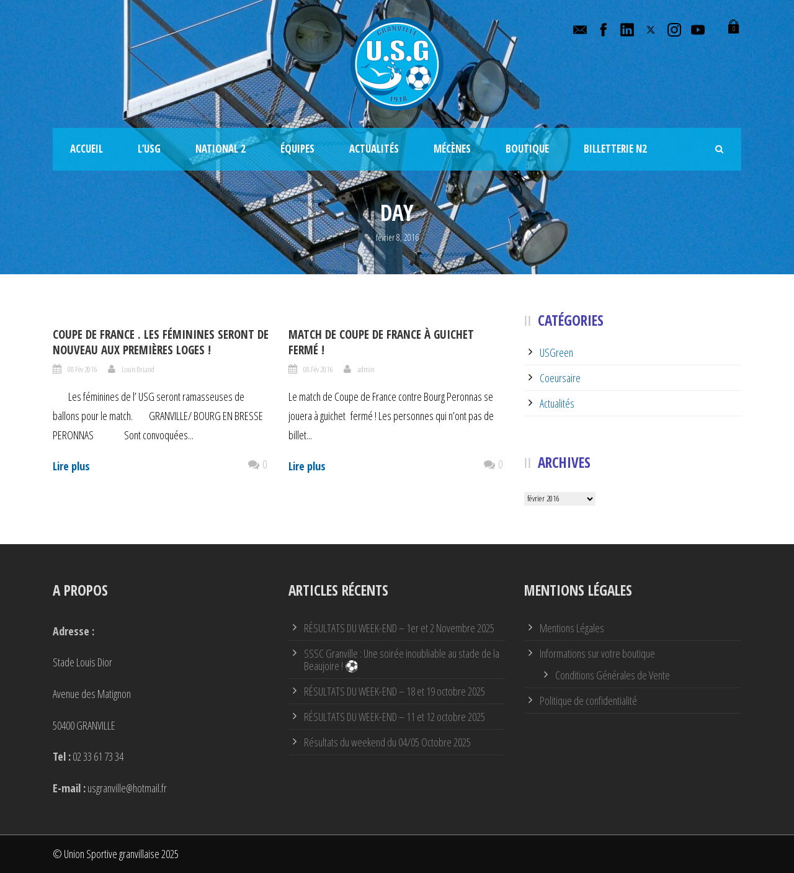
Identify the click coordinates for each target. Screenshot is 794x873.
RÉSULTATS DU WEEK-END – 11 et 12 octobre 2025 (394, 716)
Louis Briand (138, 369)
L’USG (149, 148)
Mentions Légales (572, 627)
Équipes (297, 148)
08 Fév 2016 (82, 369)
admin (366, 369)
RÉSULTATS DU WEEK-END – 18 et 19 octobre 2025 (394, 691)
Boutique (527, 148)
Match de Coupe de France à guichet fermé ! (381, 342)
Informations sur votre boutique (597, 653)
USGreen (556, 352)
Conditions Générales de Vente (612, 675)
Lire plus (71, 466)
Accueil (86, 148)
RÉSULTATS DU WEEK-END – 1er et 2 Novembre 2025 (399, 627)
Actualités (374, 148)
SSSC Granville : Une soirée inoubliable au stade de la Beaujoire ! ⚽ (401, 659)
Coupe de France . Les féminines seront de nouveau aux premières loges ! (161, 342)
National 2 (220, 148)
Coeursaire (560, 377)
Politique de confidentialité (588, 700)
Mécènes (452, 148)
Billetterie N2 (615, 148)
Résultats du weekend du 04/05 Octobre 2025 (387, 742)
